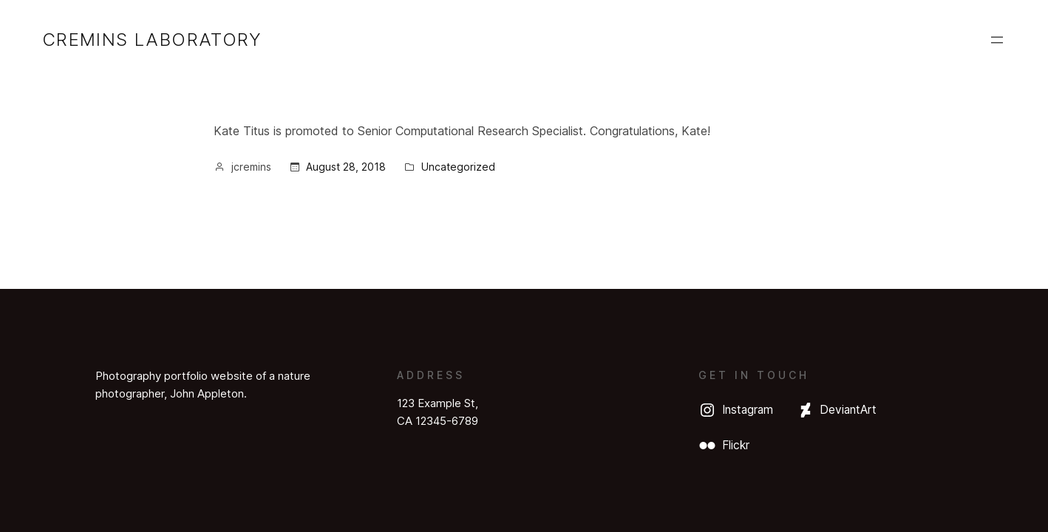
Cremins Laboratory (152, 39)
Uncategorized (458, 166)
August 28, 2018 (346, 166)
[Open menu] (997, 40)
